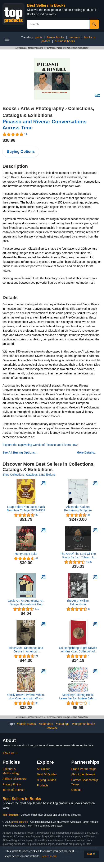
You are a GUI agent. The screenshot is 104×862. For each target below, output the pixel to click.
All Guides (43, 769)
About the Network (83, 774)
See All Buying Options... (20, 452)
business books (65, 41)
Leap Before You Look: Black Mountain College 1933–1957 (26, 508)
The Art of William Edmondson (78, 602)
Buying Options (21, 151)
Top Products (11, 814)
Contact (76, 789)
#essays (52, 727)
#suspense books (83, 723)
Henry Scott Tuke (26, 553)
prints (38, 37)
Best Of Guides (47, 774)
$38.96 (9, 140)
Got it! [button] (91, 854)
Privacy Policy (12, 784)
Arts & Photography (42, 108)
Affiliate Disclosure (15, 778)
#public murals (26, 723)
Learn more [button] (49, 856)
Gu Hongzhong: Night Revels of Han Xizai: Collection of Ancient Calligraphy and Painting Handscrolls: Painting (78, 649)
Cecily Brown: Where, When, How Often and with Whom (26, 696)
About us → (10, 753)
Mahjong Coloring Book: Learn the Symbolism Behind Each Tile (78, 696)
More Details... (86, 452)
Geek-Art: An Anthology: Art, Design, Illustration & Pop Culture (26, 602)
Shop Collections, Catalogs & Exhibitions (29, 474)
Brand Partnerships (83, 769)
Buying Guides (46, 780)
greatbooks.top (19, 821)
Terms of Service (13, 789)
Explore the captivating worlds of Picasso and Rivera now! (40, 444)
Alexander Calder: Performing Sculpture (78, 508)
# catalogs (62, 723)
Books (10, 108)
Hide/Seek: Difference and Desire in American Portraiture (26, 649)
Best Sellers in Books (46, 5)
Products (42, 785)
